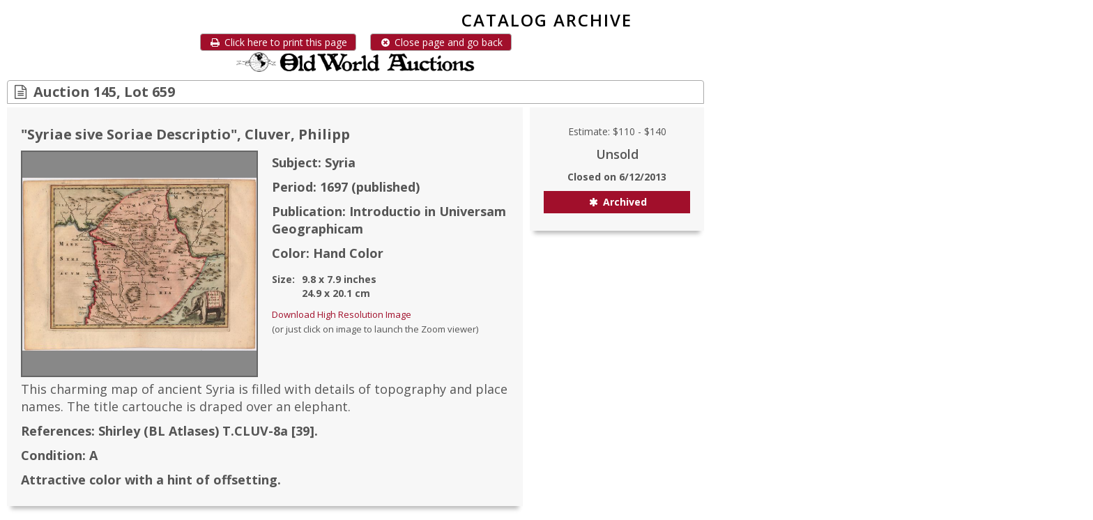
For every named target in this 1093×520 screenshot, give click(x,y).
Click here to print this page (278, 42)
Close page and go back (441, 42)
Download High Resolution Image (341, 314)
